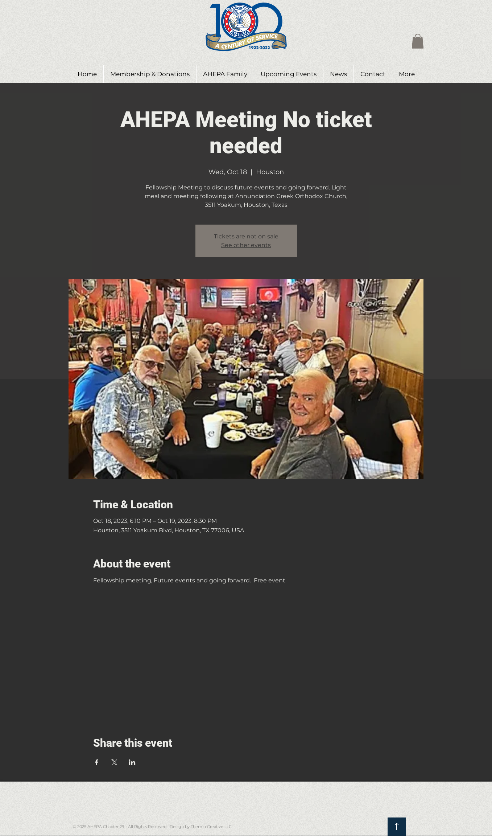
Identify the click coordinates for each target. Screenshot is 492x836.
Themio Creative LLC (211, 826)
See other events (246, 245)
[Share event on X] (114, 762)
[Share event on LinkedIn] (132, 762)
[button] (418, 41)
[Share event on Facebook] (96, 762)
